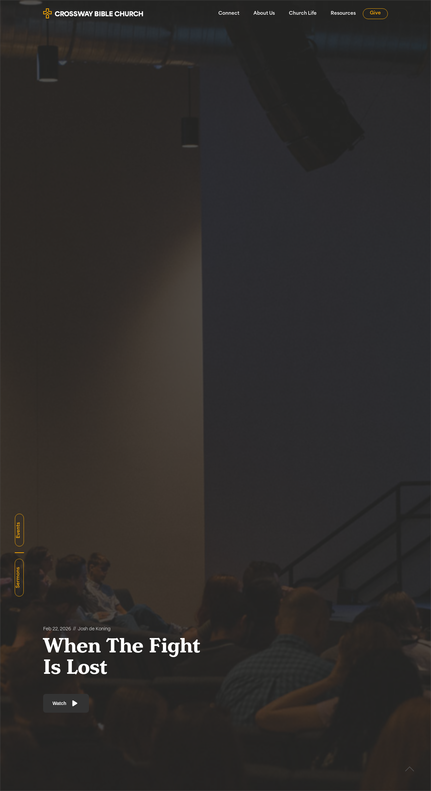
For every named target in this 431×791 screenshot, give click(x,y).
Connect (228, 13)
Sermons (18, 577)
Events (18, 530)
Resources (343, 13)
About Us (264, 13)
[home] (93, 10)
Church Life (303, 13)
